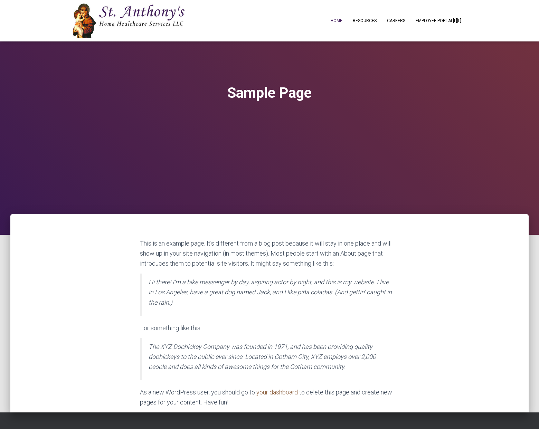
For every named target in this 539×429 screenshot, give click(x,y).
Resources (365, 20)
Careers (396, 20)
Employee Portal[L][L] (438, 20)
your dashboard (277, 392)
